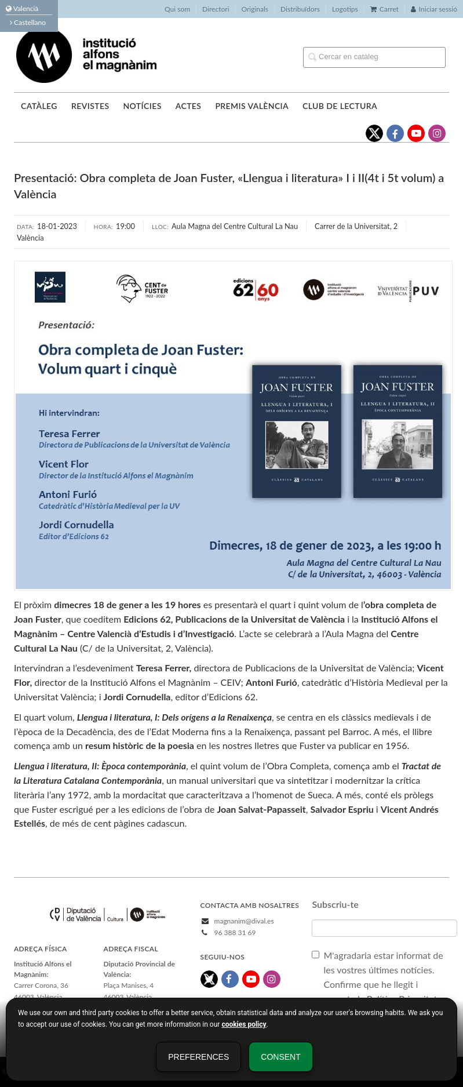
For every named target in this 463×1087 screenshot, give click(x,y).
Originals (255, 9)
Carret (384, 9)
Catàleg (39, 106)
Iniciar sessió (434, 9)
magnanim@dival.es (244, 921)
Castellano (28, 22)
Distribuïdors (300, 9)
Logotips (345, 9)
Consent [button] (280, 1056)
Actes (189, 106)
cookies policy (243, 1024)
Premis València (252, 106)
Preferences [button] (198, 1056)
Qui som (177, 9)
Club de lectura (339, 106)
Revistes (90, 106)
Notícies (142, 106)
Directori (215, 9)
